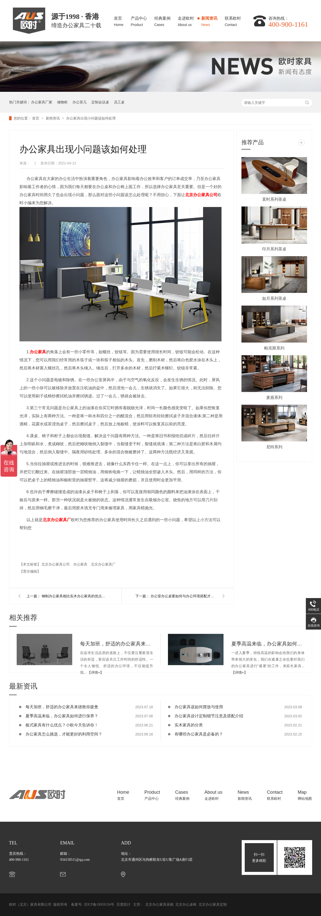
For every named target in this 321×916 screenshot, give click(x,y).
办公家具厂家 (41, 102)
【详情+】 (95, 672)
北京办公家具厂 (103, 564)
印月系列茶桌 (274, 249)
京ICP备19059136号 (99, 904)
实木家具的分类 (189, 725)
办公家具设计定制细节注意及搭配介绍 (209, 716)
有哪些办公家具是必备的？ (199, 734)
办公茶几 (79, 102)
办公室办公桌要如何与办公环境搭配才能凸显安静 (183, 596)
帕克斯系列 (274, 348)
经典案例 (162, 20)
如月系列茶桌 (274, 298)
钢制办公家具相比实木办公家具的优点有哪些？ (74, 596)
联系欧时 (233, 20)
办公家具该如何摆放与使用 (199, 707)
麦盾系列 (274, 397)
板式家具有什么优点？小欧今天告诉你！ (62, 725)
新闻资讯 (209, 20)
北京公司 (201, 195)
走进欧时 (186, 20)
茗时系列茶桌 (274, 199)
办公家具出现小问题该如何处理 (91, 118)
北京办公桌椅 (186, 904)
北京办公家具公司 (56, 564)
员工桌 (119, 102)
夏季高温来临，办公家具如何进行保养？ (268, 643)
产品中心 (139, 20)
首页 (118, 20)
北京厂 (57, 520)
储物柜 (62, 102)
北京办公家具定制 (213, 904)
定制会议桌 (100, 102)
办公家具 (38, 352)
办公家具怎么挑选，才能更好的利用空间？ (64, 734)
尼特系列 (274, 447)
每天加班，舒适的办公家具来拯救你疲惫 (116, 643)
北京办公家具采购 (160, 904)
